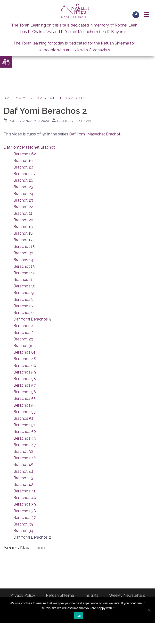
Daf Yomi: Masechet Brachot (94, 134)
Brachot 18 (23, 233)
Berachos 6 (23, 312)
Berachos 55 (24, 398)
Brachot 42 (23, 484)
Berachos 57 (24, 385)
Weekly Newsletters (127, 595)
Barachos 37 (24, 517)
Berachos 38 (24, 511)
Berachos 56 (24, 392)
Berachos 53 (24, 411)
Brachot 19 (23, 226)
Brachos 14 (23, 260)
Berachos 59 (24, 372)
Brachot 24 (23, 193)
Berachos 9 (23, 292)
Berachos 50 (24, 431)
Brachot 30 (23, 253)
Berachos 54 (24, 405)
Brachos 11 (23, 279)
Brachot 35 (23, 524)
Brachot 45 (23, 464)
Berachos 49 (24, 438)
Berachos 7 (23, 306)
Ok (79, 616)
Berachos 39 (24, 504)
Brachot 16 (23, 160)
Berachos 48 (24, 358)
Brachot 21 (23, 213)
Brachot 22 (23, 207)
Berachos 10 (24, 286)
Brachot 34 (23, 530)
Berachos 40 (24, 497)
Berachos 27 (24, 173)
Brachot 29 (23, 339)
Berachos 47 (24, 445)
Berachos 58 (24, 378)
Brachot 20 (23, 220)
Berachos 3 (23, 332)
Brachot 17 (23, 240)
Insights (91, 595)
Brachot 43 (23, 478)
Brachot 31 (23, 345)
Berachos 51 (24, 425)
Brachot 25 (23, 187)
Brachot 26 (23, 180)
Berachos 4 (23, 325)
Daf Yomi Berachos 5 (32, 319)
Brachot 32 (23, 451)
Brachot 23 (23, 200)
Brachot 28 (23, 167)
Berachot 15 (24, 246)
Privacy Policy (22, 595)
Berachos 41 (24, 491)
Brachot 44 (23, 471)
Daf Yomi (16, 98)
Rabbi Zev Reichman (74, 121)
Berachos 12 (24, 273)
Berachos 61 (24, 352)
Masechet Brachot (62, 98)
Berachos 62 (24, 154)
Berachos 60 (24, 365)
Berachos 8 (23, 299)
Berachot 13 (24, 266)
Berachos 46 (24, 458)
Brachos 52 (23, 418)
